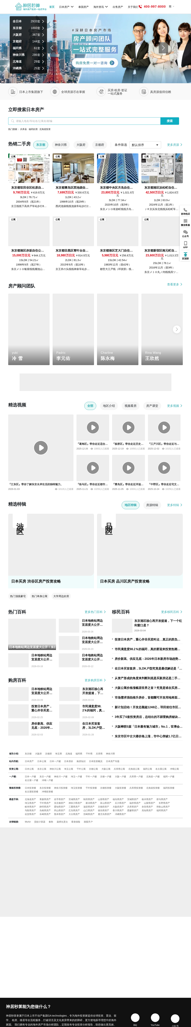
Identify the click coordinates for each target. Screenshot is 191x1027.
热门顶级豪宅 (18, 596)
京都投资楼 (105, 788)
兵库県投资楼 (136, 788)
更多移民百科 (172, 611)
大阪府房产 (118, 806)
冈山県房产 (59, 810)
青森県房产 (45, 799)
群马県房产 (162, 799)
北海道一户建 (153, 776)
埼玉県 (58, 753)
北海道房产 (30, 799)
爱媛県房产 (132, 810)
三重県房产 (74, 806)
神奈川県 (110, 753)
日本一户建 (55, 761)
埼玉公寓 (68, 769)
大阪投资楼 (120, 788)
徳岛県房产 (103, 810)
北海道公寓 (134, 769)
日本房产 (66, 7)
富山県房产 (105, 803)
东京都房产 (59, 803)
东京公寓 (41, 769)
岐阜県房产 (30, 806)
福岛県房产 (118, 799)
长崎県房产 (45, 814)
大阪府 (38, 753)
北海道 (68, 753)
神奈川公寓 (55, 769)
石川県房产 (120, 803)
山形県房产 (103, 799)
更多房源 (175, 144)
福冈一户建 (168, 776)
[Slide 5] (112, 72)
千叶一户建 (91, 776)
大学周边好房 (61, 596)
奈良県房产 (147, 806)
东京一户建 (45, 776)
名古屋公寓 (161, 769)
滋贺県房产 (89, 806)
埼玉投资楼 (76, 788)
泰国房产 (83, 6)
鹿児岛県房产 (104, 814)
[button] (177, 329)
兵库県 (99, 753)
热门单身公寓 (39, 596)
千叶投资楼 (91, 788)
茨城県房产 (132, 799)
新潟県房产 (91, 803)
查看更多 (175, 284)
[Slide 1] (85, 72)
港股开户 (88, 822)
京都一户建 (105, 776)
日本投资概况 (95, 761)
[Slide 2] (92, 72)
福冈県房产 (162, 810)
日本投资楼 (30, 788)
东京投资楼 (45, 788)
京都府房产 (103, 806)
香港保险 (75, 822)
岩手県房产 (59, 799)
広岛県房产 (74, 810)
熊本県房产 (59, 814)
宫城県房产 (74, 799)
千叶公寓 (81, 769)
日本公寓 (41, 761)
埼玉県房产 (30, 803)
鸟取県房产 (30, 810)
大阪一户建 (120, 776)
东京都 (28, 753)
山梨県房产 (149, 803)
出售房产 (118, 6)
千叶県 (89, 753)
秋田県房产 (89, 799)
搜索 (170, 121)
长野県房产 (164, 803)
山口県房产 (89, 810)
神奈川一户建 (61, 776)
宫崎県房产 (89, 814)
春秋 (51, 822)
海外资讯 (100, 7)
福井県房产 (135, 803)
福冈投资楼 (168, 788)
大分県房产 (74, 814)
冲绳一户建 (47, 780)
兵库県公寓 (119, 769)
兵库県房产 (132, 806)
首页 (51, 6)
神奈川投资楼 (61, 788)
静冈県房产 (45, 806)
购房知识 (81, 761)
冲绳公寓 (174, 769)
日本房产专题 (112, 761)
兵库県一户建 (136, 776)
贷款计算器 (39, 822)
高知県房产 (147, 810)
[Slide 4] (105, 72)
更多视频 (175, 405)
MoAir (28, 822)
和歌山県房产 (163, 806)
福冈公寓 (147, 769)
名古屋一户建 (31, 780)
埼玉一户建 (76, 776)
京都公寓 (93, 769)
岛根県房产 (45, 810)
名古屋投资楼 (31, 791)
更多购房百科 (95, 680)
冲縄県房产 (120, 814)
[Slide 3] (99, 72)
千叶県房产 (45, 803)
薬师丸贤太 (62, 822)
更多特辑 (175, 505)
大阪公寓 (105, 769)
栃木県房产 (147, 799)
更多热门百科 (95, 611)
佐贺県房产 (30, 814)
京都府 (48, 753)
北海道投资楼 (153, 788)
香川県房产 (118, 810)
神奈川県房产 (75, 803)
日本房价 (68, 761)
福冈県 (79, 753)
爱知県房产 (59, 806)
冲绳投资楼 (47, 791)
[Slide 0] (79, 72)
